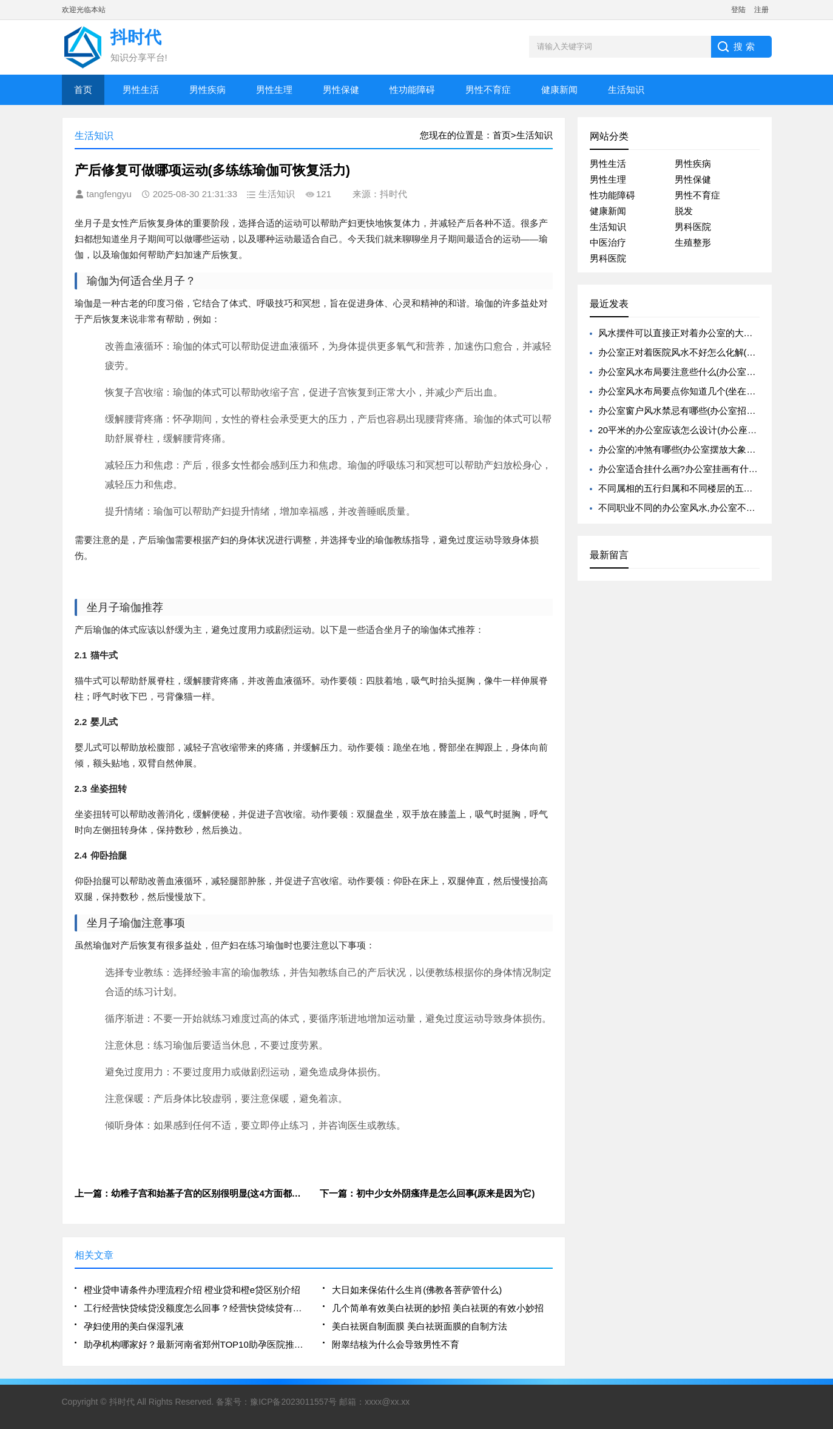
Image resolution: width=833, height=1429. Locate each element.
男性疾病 (207, 89)
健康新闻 (559, 89)
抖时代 (122, 1402)
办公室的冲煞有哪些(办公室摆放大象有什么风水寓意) (706, 449)
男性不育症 (488, 89)
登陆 (738, 9)
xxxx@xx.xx (387, 1402)
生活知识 (626, 89)
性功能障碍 (412, 89)
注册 (761, 9)
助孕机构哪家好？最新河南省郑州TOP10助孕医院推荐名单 (194, 1344)
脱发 (684, 211)
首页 (83, 89)
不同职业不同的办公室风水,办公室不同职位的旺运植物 (708, 507)
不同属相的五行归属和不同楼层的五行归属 (684, 488)
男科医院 (693, 226)
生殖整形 (693, 242)
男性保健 (341, 89)
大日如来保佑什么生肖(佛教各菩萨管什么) (417, 1290)
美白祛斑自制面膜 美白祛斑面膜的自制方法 (419, 1326)
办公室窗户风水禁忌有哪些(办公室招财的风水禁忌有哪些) (715, 410)
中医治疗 (608, 242)
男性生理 (274, 89)
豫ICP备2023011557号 (293, 1402)
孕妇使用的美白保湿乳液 (134, 1326)
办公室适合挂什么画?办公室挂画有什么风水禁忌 (696, 469)
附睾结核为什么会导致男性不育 (395, 1344)
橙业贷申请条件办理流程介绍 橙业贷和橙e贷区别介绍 (192, 1290)
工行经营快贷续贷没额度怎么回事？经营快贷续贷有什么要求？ (194, 1308)
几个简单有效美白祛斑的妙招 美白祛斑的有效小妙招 (438, 1308)
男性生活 (141, 89)
